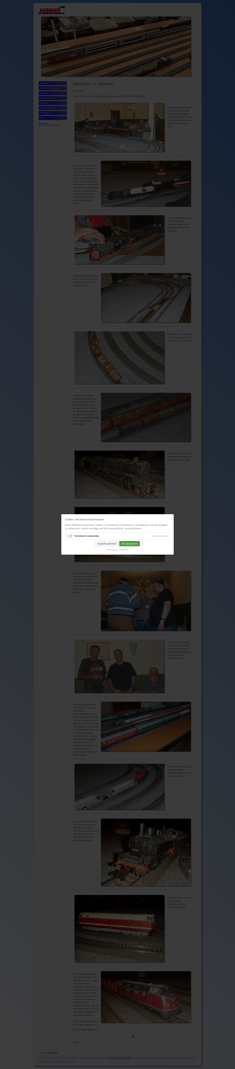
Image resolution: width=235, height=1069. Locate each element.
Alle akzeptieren (130, 544)
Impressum (124, 550)
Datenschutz (111, 550)
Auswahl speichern (106, 544)
